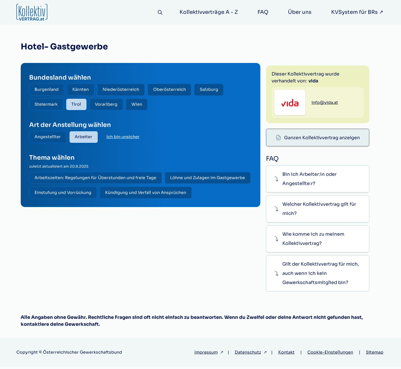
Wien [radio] (139, 104)
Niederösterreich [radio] (123, 89)
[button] (317, 181)
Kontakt (286, 354)
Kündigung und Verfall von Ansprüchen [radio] (75, 209)
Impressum (206, 354)
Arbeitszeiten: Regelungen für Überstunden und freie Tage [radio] (96, 179)
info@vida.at (324, 127)
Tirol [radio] (77, 104)
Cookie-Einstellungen (330, 354)
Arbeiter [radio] (85, 137)
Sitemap (374, 354)
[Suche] (160, 12)
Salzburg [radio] (212, 89)
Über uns (299, 12)
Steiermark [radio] (46, 104)
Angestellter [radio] (48, 137)
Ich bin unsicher (124, 137)
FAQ (263, 12)
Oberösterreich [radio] (172, 89)
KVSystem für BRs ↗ (357, 12)
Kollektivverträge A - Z (209, 12)
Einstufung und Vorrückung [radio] (153, 194)
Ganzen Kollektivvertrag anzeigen (322, 72)
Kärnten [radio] (82, 89)
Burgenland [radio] (47, 89)
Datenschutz (248, 354)
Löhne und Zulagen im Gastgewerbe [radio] (72, 194)
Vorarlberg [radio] (108, 104)
